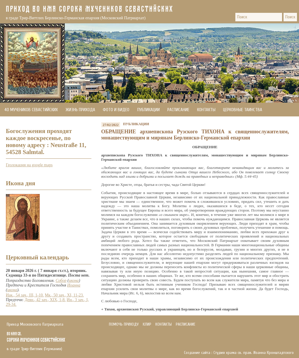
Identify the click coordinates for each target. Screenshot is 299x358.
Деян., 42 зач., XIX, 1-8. (45, 300)
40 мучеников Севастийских (31, 109)
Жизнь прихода (80, 109)
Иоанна (73, 285)
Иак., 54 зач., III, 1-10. (25, 295)
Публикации (148, 109)
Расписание (178, 109)
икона (74, 280)
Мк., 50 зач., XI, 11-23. (64, 295)
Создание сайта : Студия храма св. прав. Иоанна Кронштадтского (239, 352)
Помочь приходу (20, 123)
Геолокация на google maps (29, 165)
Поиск (290, 17)
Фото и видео (116, 109)
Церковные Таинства (242, 109)
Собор (60, 280)
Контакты (206, 109)
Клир (147, 324)
